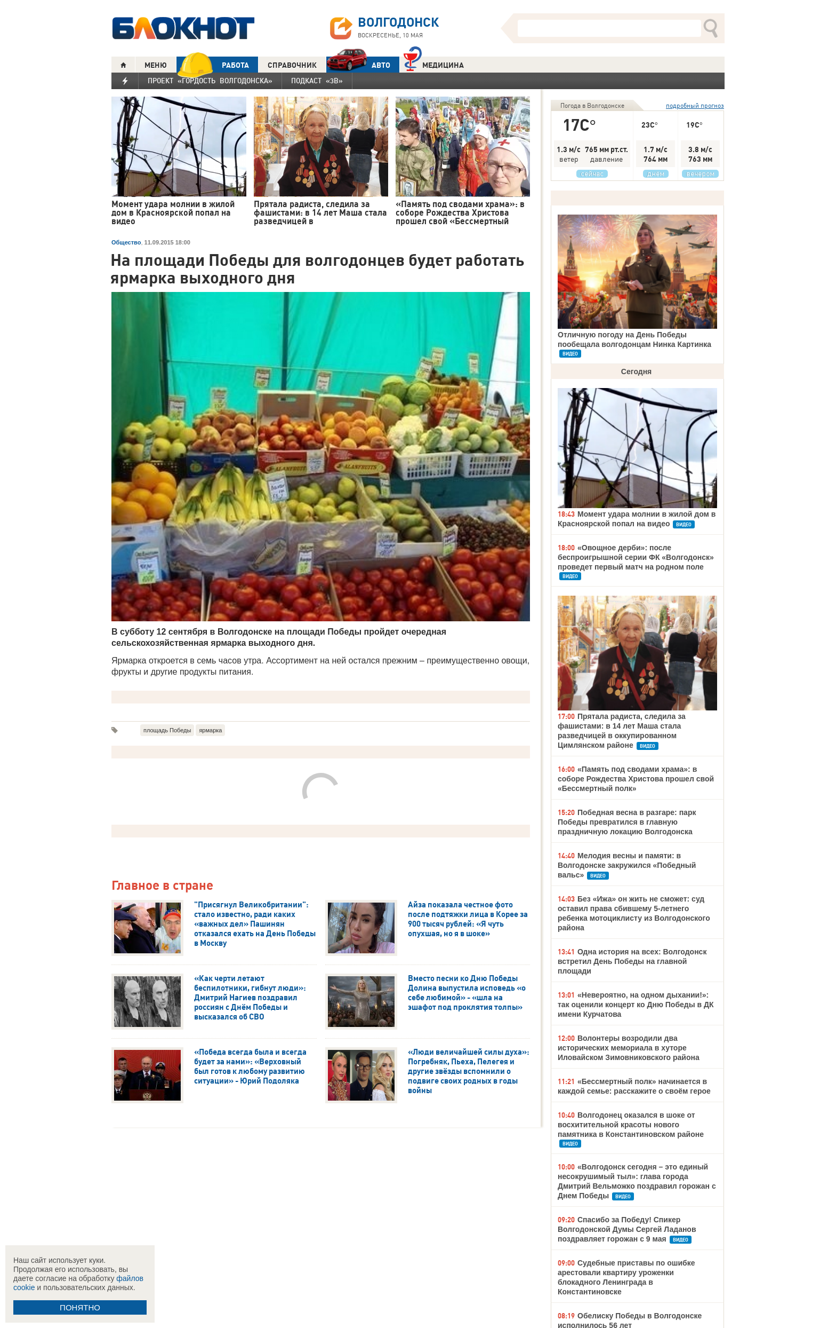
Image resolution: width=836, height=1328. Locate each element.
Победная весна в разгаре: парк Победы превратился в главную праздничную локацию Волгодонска (627, 822)
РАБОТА (212, 65)
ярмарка (210, 730)
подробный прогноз (695, 105)
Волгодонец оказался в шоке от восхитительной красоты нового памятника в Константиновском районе (631, 1125)
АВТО (358, 65)
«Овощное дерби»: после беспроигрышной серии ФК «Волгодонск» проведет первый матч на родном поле (636, 557)
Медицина (434, 64)
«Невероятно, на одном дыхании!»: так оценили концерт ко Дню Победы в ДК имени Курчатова (636, 1004)
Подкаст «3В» (317, 80)
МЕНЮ (155, 65)
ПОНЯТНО (80, 1307)
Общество (126, 242)
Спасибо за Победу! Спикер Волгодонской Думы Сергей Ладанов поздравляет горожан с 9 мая (627, 1229)
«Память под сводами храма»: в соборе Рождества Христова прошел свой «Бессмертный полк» (636, 779)
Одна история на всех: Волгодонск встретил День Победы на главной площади (632, 961)
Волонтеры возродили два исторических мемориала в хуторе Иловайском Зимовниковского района (629, 1048)
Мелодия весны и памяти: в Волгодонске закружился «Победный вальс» (627, 865)
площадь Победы (167, 730)
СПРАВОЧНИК (292, 65)
